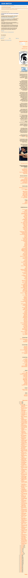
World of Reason (25, 334)
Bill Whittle (25, 330)
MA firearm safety (24, 281)
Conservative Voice (24, 233)
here (21, 136)
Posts (21, 42)
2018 (21, 559)
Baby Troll (26, 214)
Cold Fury (26, 230)
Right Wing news (25, 309)
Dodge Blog (25, 241)
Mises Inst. (25, 353)
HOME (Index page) (24, 48)
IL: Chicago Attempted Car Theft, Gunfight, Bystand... (24, 499)
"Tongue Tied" (25, 168)
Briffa (26, 372)
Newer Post (2, 38)
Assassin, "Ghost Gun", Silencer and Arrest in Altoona (24, 417)
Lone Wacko (25, 278)
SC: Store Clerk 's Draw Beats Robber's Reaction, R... (24, 406)
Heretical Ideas (25, 263)
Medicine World (25, 285)
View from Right (25, 326)
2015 (21, 562)
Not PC (26, 294)
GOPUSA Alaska (25, 257)
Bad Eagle (25, 215)
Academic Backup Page (24, 180)
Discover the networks (24, 240)
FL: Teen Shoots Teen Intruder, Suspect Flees (24, 533)
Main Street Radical (24, 280)
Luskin (26, 279)
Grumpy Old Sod (25, 258)
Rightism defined (25, 191)
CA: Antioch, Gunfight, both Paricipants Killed (24, 516)
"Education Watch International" (24, 171)
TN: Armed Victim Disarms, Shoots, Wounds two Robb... (24, 539)
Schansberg (25, 312)
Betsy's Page (25, 216)
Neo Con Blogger (25, 290)
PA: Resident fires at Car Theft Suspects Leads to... (24, 465)
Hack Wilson (25, 260)
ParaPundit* (25, 298)
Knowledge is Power (24, 275)
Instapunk (26, 268)
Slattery (26, 364)
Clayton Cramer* (25, 227)
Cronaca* (26, 235)
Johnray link (25, 178)
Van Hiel (26, 201)
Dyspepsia (25, 245)
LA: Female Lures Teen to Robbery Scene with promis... (24, 521)
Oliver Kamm (25, 381)
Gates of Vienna (25, 253)
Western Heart (25, 173)
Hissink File (25, 362)
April (21, 551)
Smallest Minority (25, 317)
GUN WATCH (6, 4)
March (22, 552)
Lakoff (26, 200)
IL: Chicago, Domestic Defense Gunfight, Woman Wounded (24, 477)
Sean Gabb (25, 383)
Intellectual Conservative (24, 269)
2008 (21, 568)
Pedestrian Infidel (25, 299)
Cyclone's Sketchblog (24, 366)
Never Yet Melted (25, 291)
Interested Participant (24, 270)
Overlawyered (25, 297)
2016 (21, 561)
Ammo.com (25, 212)
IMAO (26, 266)
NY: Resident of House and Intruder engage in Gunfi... (24, 511)
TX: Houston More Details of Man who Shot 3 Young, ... (24, 411)
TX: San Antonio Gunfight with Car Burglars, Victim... (23, 505)
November (22, 545)
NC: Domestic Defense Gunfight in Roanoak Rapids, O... (24, 423)
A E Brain (26, 358)
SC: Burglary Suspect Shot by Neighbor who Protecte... (24, 463)
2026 (21, 401)
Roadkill (26, 310)
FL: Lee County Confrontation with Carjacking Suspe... (24, 489)
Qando (26, 302)
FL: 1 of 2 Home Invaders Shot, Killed (24, 412)
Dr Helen (26, 242)
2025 (21, 402)
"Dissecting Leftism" (24, 169)
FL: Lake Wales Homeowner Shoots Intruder (24, 472)
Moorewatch (25, 288)
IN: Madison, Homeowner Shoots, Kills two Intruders (24, 419)
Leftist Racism (25, 192)
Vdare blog (25, 325)
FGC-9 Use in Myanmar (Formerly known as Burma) (24, 408)
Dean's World (25, 238)
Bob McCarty (25, 221)
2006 (21, 570)
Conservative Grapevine (24, 232)
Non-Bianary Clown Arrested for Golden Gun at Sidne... (24, 460)
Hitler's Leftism (25, 264)
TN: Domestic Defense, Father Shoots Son (24, 509)
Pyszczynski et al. (24, 203)
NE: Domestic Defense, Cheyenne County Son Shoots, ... (24, 544)
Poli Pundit (25, 300)
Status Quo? (25, 196)
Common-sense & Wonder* (23, 231)
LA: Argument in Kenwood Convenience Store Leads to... (24, 429)
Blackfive (26, 218)
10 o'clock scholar (24, 209)
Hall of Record (25, 261)
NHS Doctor (25, 380)
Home (10, 38)
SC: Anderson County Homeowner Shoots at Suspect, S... (24, 443)
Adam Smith (25, 346)
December (22, 404)
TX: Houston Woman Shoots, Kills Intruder (24, 503)
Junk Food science (24, 272)
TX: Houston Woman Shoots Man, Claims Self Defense (24, 470)
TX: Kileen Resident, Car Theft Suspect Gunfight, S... (23, 501)
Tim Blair (26, 365)
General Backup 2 (24, 182)
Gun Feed (26, 259)
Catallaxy (26, 360)
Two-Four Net (25, 323)
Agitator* (26, 210)
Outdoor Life (25, 296)
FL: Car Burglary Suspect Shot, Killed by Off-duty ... (24, 415)
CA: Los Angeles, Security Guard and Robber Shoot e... (24, 518)
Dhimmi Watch (25, 239)
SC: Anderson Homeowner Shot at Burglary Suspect (24, 458)
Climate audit (25, 228)
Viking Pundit (25, 327)
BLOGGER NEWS (24, 219)
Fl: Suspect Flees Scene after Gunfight (24, 534)
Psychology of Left (24, 195)
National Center (25, 289)
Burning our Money (24, 373)
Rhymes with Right (24, 307)
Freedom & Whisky (24, 389)
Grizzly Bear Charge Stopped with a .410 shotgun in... (24, 456)
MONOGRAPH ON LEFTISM (23, 187)
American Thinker (24, 211)
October (22, 546)
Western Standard (24, 329)
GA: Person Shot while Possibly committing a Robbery (24, 530)
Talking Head (25, 321)
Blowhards (25, 220)
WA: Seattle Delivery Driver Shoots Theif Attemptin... (24, 453)
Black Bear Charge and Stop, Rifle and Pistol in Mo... (24, 467)
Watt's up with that (24, 328)
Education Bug (25, 339)
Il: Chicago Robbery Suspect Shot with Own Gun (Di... (23, 514)
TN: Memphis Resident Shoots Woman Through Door (24, 528)
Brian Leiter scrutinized (24, 222)
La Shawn (26, 276)
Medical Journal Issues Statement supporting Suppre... (24, 451)
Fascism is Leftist (25, 193)
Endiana (26, 247)
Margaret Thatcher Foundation (24, 283)
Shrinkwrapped (25, 316)
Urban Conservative (24, 324)
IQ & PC (26, 377)
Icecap (26, 267)
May (21, 550)
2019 (21, 558)
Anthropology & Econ (24, 213)
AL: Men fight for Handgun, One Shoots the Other (23, 432)
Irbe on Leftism (25, 197)
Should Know (25, 315)
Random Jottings (25, 305)
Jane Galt (26, 350)
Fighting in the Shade (24, 250)
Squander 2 (25, 318)
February (22, 553)
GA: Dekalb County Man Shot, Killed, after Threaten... (23, 496)
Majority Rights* (25, 379)
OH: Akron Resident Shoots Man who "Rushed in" (23, 438)
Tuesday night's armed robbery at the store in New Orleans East (9, 17)
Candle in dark (25, 225)
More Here (2, 30)
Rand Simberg (25, 304)
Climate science (25, 229)
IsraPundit (26, 394)
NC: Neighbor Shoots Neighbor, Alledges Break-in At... (24, 479)
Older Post (17, 38)
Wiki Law (26, 332)
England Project (25, 375)
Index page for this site (24, 163)
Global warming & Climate (23, 256)
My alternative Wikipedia (24, 183)
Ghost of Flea (25, 255)
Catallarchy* (25, 226)
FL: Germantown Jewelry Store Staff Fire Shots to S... (24, 485)
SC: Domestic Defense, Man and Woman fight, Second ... (24, 447)
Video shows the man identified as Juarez (7, 18)
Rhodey (26, 306)
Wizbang (26, 333)
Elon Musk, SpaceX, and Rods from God (24, 425)
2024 (21, 403)
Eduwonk (26, 340)
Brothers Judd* (25, 223)
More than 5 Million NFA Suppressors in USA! (24, 507)
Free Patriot (25, 252)
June (21, 549)
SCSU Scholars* (25, 313)
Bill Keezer (25, 217)
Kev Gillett (25, 361)
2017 (21, 560)
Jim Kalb (26, 271)
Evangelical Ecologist (24, 249)
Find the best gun (25, 251)
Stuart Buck (25, 320)
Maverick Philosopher (24, 284)
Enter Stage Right (24, 248)
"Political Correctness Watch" (23, 172)
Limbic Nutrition (25, 378)
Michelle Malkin (25, 286)
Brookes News (25, 359)
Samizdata (25, 382)
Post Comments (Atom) (8, 40)
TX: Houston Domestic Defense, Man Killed (24, 427)
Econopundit (25, 349)
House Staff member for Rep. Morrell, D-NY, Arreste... (24, 492)
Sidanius (26, 202)
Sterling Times (25, 384)
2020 (21, 557)
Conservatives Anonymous (23, 234)
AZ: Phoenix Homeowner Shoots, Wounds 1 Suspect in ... (24, 482)
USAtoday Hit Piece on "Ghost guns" (24, 445)
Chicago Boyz (25, 347)
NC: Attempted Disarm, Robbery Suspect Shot (24, 523)
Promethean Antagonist (24, 301)
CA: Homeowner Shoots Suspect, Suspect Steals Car (24, 537)
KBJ (26, 274)
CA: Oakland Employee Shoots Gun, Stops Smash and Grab (24, 441)
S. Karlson (25, 351)
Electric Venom (25, 246)
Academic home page (24, 179)
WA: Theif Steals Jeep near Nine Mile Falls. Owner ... (24, 494)
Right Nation (25, 308)
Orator (26, 295)
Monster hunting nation (24, 287)
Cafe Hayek (25, 348)
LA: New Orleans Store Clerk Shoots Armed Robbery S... (24, 525)
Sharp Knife (25, 314)
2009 (21, 567)
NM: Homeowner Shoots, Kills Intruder (24, 449)
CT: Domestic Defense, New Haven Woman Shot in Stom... (24, 541)
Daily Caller (25, 236)
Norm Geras (25, 376)
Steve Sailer (25, 319)
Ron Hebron (25, 311)
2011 (21, 565)
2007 (21, 569)
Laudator (26, 277)
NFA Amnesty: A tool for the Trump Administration (24, 487)
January (22, 554)
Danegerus (25, 237)
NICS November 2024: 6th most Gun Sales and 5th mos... (24, 474)
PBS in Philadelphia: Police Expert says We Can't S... (23, 436)
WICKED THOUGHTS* (24, 331)
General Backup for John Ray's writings (23, 181)
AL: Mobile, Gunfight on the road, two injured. (24, 421)
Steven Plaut (25, 395)
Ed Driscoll (25, 244)
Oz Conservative (25, 363)
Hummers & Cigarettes (24, 265)
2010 (21, 566)
